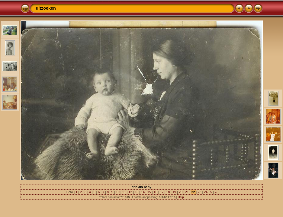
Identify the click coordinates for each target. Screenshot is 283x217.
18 (168, 192)
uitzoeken (46, 8)
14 (143, 192)
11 (124, 192)
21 (187, 192)
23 (199, 192)
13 (136, 192)
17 (161, 192)
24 (205, 192)
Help (181, 197)
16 (155, 192)
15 (149, 192)
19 (174, 192)
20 (180, 192)
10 (118, 192)
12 (130, 192)
